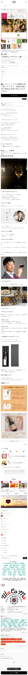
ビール (4, 521)
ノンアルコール (6, 524)
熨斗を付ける (3, 69)
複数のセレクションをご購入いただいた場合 (9, 65)
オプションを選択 (14, 672)
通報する (25, 444)
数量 (2, 78)
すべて (4, 451)
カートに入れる (14, 95)
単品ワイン (5, 518)
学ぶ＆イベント (6, 529)
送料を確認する (12, 62)
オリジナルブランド (7, 515)
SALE (4, 534)
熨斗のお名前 (3, 74)
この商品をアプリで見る (14, 441)
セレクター (5, 532)
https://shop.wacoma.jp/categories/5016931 (11, 341)
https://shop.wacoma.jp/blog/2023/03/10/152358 (11, 379)
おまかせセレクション (8, 513)
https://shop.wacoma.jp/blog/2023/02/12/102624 (12, 228)
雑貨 (4, 526)
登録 (25, 558)
